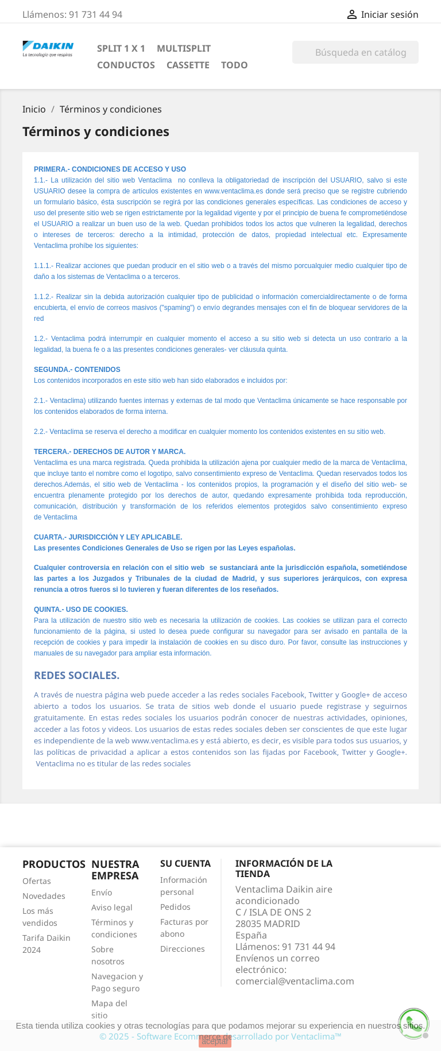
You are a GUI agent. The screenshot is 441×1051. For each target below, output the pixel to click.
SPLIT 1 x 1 (121, 48)
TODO (234, 65)
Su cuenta (185, 863)
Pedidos (175, 906)
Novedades (43, 895)
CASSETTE (188, 65)
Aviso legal (112, 907)
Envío (101, 892)
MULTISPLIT (184, 48)
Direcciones (182, 948)
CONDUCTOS (126, 65)
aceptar (215, 1041)
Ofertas (36, 880)
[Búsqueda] (355, 52)
